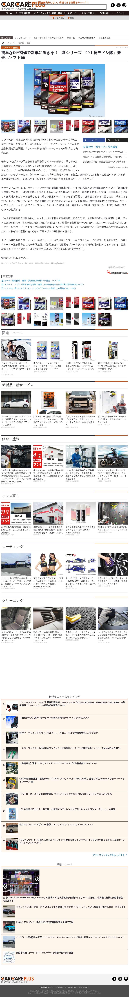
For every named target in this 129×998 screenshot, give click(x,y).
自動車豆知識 (104, 38)
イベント (120, 13)
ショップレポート (22, 38)
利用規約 (60, 987)
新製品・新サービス (18, 385)
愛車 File (71, 38)
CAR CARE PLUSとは (47, 987)
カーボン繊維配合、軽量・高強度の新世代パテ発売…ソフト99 (32, 280)
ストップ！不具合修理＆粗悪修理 (49, 38)
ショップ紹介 (88, 13)
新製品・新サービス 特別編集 (102, 147)
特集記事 (104, 13)
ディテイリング (41, 13)
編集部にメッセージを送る (118, 167)
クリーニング (12, 600)
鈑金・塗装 (57, 13)
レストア (72, 13)
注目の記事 (24, 13)
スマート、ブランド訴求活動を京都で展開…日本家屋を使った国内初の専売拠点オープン (44, 284)
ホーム (9, 13)
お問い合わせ (83, 987)
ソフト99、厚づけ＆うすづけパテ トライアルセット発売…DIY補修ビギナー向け (40, 288)
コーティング (12, 547)
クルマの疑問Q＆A (86, 38)
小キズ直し (59, 18)
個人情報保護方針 (70, 987)
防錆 (72, 18)
